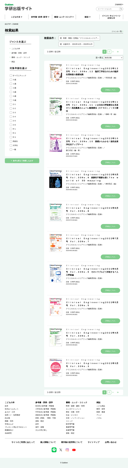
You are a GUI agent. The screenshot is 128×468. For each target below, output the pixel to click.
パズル (99, 418)
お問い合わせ (110, 442)
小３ (14, 112)
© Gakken (64, 463)
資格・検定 (39, 421)
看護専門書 (70, 427)
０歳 (14, 80)
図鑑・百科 (9, 421)
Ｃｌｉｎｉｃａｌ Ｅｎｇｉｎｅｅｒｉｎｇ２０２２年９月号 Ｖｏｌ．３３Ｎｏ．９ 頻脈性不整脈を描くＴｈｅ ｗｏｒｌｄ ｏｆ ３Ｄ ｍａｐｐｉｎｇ (92, 178)
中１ (14, 129)
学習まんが (9, 424)
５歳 (14, 100)
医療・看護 (100, 412)
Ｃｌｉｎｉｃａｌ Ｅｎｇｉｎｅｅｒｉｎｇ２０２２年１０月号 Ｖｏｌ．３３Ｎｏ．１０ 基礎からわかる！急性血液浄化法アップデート (92, 141)
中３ (14, 137)
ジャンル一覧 (117, 31)
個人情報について (48, 442)
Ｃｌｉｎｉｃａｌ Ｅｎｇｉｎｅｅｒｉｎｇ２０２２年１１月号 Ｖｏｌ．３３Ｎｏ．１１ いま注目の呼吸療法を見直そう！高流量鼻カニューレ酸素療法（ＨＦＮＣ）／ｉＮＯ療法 (92, 106)
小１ (14, 104)
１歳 (14, 84)
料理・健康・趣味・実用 (75, 406)
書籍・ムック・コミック (76, 402)
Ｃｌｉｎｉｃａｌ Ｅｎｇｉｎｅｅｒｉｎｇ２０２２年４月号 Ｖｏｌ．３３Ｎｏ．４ (92, 334)
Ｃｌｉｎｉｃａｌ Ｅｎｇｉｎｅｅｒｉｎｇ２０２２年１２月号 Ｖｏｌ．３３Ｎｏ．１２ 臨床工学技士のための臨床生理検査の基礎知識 (92, 71)
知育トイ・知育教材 (12, 415)
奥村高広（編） (111, 184)
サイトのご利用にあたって (23, 442)
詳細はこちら (110, 90)
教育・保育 (100, 409)
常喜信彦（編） (111, 78)
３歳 (14, 92)
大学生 (15, 145)
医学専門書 (70, 424)
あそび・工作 (10, 412)
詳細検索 (119, 4)
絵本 (6, 406)
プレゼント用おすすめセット (16, 427)
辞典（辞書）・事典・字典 (45, 418)
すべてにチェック (19, 75)
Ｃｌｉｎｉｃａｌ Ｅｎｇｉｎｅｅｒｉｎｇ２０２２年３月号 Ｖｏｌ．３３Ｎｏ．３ (92, 364)
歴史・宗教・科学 (73, 412)
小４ (14, 117)
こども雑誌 (100, 406)
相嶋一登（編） (111, 114)
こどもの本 (10, 402)
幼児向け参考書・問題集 (44, 406)
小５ (14, 121)
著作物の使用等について (71, 442)
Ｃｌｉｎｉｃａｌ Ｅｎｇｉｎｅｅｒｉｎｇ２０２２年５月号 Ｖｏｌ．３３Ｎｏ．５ (92, 303)
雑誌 (98, 402)
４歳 (14, 96)
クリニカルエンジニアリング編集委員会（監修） (84, 78)
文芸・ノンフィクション (75, 418)
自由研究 (8, 433)
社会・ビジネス (72, 415)
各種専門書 (70, 430)
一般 (14, 149)
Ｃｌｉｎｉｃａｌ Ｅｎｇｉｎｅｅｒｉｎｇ (83, 65)
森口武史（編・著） (73, 150)
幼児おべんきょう (11, 409)
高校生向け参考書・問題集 (45, 415)
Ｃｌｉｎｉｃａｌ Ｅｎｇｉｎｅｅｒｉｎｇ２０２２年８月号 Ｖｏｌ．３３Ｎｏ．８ (92, 209)
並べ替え (99, 58)
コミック (69, 421)
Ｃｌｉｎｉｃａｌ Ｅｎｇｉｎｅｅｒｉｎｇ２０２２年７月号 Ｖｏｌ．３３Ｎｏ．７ (92, 240)
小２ (14, 108)
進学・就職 (39, 427)
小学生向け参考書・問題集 (45, 409)
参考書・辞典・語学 (44, 402)
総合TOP (8, 24)
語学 (37, 424)
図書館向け (9, 430)
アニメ (99, 415)
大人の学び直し (41, 430)
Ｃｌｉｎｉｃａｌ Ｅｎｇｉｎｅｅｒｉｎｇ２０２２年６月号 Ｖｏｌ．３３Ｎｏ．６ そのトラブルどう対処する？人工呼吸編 (92, 272)
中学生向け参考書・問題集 (45, 412)
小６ (14, 125)
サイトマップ (93, 442)
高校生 (15, 141)
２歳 (14, 88)
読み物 (7, 418)
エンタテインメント (73, 409)
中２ (14, 133)
